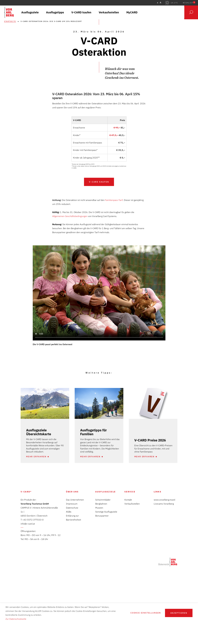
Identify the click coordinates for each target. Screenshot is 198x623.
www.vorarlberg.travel (164, 499)
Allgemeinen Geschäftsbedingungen (69, 216)
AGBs (68, 511)
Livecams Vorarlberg (164, 503)
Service (129, 492)
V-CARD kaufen (99, 182)
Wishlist (189, 3)
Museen (99, 507)
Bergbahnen (101, 503)
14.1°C (174, 3)
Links (157, 492)
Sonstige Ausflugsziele (106, 511)
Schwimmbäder (103, 499)
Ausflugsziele (105, 492)
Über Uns (72, 492)
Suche (191, 12)
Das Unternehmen (75, 499)
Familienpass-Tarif (114, 200)
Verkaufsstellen (132, 503)
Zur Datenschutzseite (16, 618)
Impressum (71, 503)
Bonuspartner (102, 515)
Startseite (10, 21)
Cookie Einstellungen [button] (145, 613)
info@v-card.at (28, 523)
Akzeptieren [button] (178, 613)
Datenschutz (72, 507)
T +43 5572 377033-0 (32, 519)
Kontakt (128, 499)
